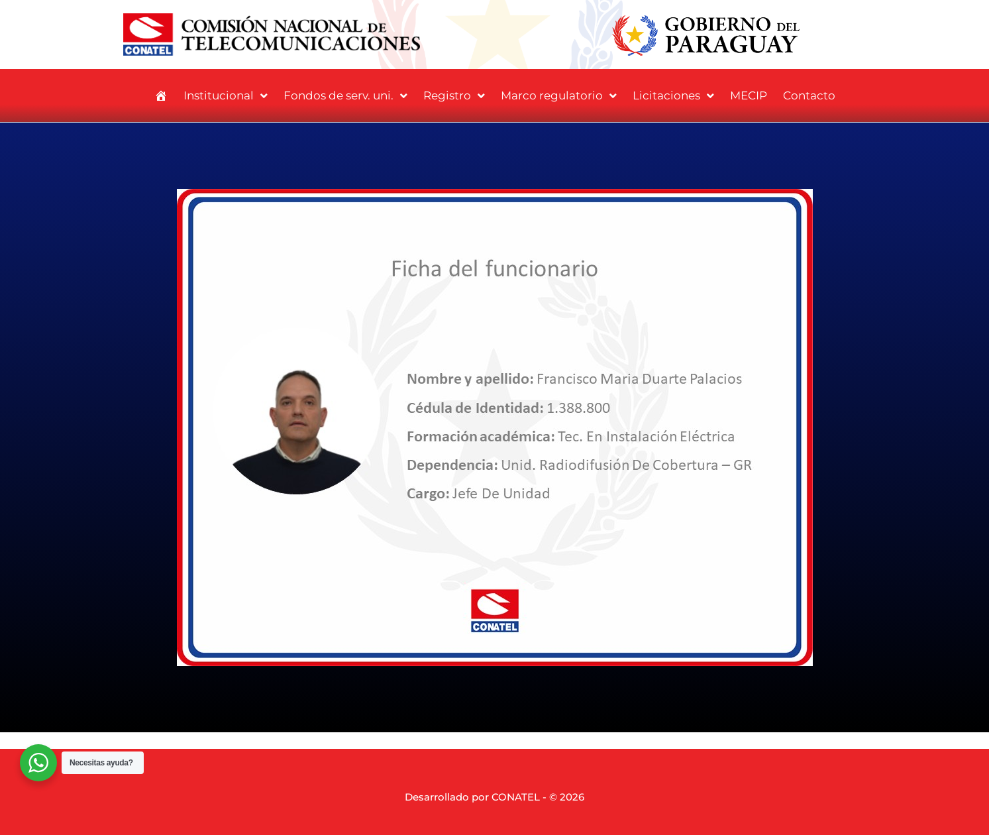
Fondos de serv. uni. (345, 96)
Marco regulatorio (559, 96)
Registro (454, 96)
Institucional (225, 96)
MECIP (748, 95)
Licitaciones (673, 96)
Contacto (809, 95)
